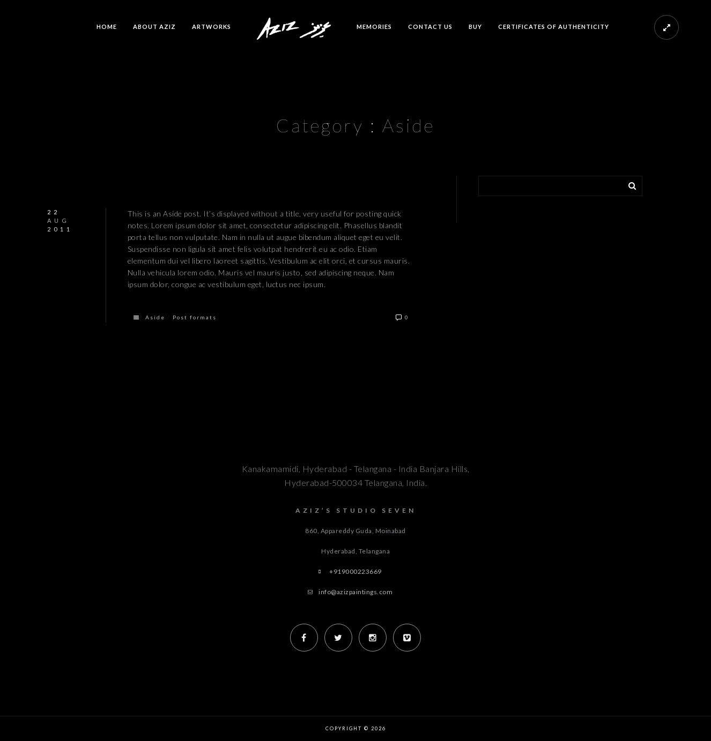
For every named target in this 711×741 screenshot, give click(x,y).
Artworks (211, 26)
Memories (374, 26)
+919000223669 (355, 571)
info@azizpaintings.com (355, 592)
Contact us (430, 26)
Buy (475, 26)
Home (107, 26)
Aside (155, 317)
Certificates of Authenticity (553, 26)
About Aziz (154, 26)
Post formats (195, 317)
